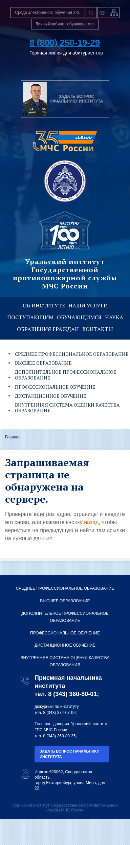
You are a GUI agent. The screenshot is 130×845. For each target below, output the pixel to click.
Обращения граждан (48, 329)
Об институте (44, 305)
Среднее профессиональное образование (65, 588)
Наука (114, 317)
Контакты (97, 329)
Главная (13, 437)
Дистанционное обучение (50, 396)
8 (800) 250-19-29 (64, 43)
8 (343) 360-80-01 (72, 694)
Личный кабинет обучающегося (65, 24)
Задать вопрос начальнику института (69, 754)
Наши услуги (88, 305)
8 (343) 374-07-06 (59, 712)
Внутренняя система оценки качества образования (65, 661)
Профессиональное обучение (55, 387)
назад (91, 522)
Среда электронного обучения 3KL (47, 12)
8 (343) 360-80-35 (59, 736)
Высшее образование (43, 363)
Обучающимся (79, 317)
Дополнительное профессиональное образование (65, 617)
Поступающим (30, 317)
